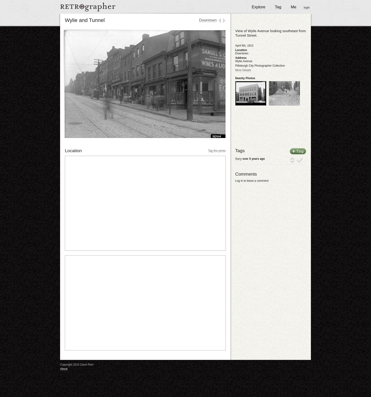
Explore (258, 7)
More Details (243, 70)
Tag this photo (217, 150)
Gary (238, 158)
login (307, 7)
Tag (278, 7)
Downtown (208, 20)
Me (293, 7)
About (63, 369)
